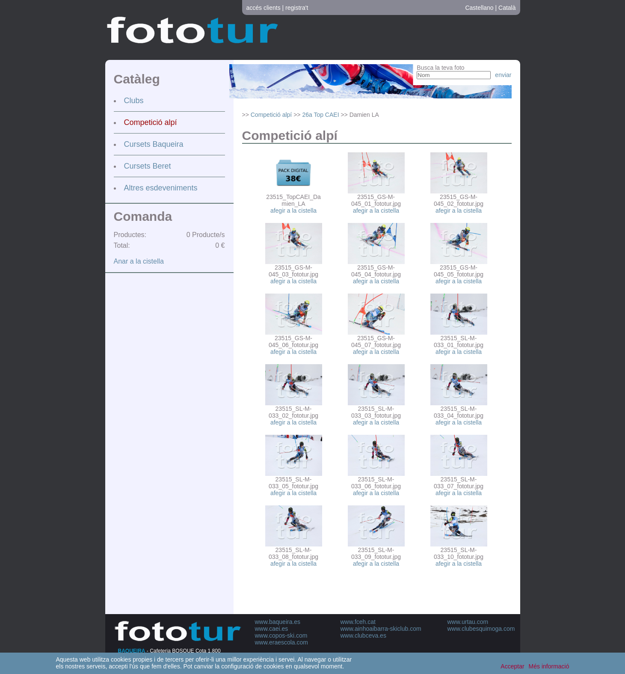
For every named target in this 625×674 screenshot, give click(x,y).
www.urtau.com (468, 621)
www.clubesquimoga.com (481, 628)
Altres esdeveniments (161, 188)
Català (506, 7)
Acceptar (512, 666)
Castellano (479, 7)
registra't (296, 7)
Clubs (134, 100)
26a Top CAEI (320, 114)
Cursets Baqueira (154, 144)
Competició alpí (150, 122)
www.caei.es (271, 628)
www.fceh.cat (358, 621)
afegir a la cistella (293, 210)
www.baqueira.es (278, 621)
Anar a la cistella (139, 261)
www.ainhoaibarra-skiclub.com (381, 628)
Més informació (549, 666)
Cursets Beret (147, 166)
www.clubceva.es (363, 635)
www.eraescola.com (281, 642)
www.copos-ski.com (281, 635)
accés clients (263, 7)
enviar (503, 74)
